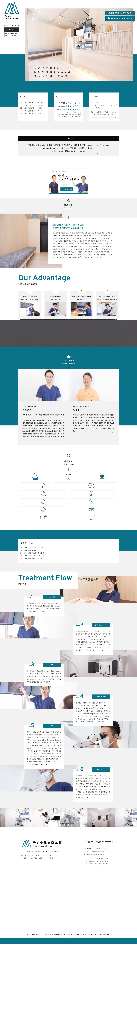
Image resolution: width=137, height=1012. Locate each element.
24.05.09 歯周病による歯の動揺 (32, 603)
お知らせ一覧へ (33, 119)
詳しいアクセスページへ (104, 120)
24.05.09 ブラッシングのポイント (32, 605)
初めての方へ (68, 340)
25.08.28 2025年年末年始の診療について (33, 105)
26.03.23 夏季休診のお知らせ (31, 103)
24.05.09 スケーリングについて (32, 597)
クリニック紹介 (67, 1003)
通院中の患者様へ (105, 1003)
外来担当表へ (68, 120)
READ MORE (43, 475)
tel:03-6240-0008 (11, 26)
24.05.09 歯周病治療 (28, 600)
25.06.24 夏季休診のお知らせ (31, 111)
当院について (36, 1003)
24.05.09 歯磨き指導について (31, 608)
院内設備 (68, 885)
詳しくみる (68, 162)
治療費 (77, 1003)
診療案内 (57, 1003)
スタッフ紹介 (47, 1003)
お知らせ (94, 1003)
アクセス (85, 1003)
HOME (27, 1003)
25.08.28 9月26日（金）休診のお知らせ (33, 108)
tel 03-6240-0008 (99, 910)
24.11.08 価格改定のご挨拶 (30, 113)
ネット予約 (12, 30)
